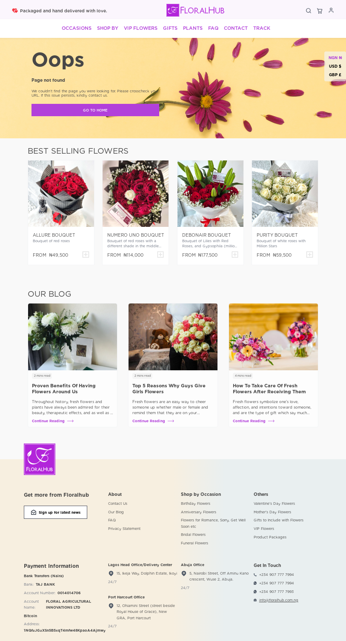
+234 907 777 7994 (276, 574)
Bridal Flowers (193, 534)
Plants (193, 28)
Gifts (170, 28)
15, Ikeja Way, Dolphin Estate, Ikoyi (147, 573)
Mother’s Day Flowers (272, 512)
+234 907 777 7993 (276, 591)
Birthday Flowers (195, 503)
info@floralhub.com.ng (278, 600)
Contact (236, 28)
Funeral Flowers (194, 543)
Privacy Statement (124, 529)
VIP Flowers (140, 28)
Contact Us (117, 503)
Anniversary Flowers (198, 512)
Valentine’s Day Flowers (274, 503)
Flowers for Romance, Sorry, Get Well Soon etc (213, 523)
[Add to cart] (85, 255)
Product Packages (270, 537)
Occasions (77, 28)
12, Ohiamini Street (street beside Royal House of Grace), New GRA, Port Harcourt (146, 612)
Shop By (107, 28)
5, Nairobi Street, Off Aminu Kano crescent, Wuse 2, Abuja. (219, 576)
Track (261, 28)
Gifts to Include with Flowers (278, 520)
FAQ (213, 28)
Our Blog (116, 512)
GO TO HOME (95, 110)
